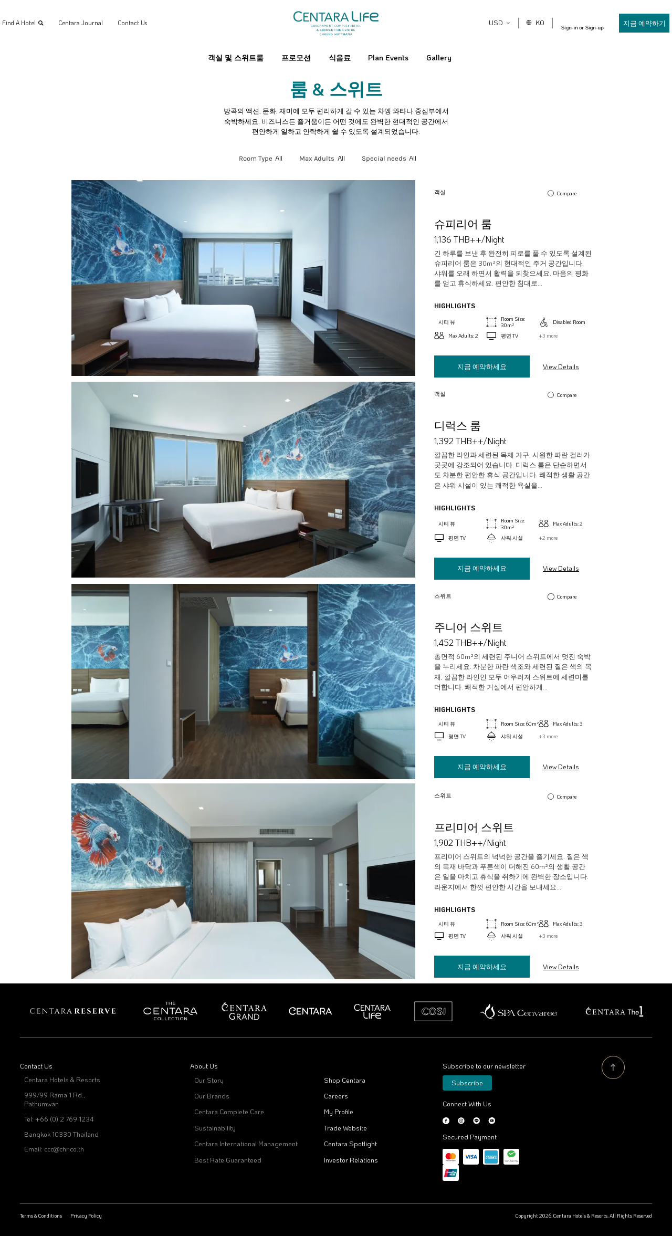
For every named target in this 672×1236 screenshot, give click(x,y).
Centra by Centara (373, 1011)
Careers (336, 1096)
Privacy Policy (86, 1215)
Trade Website (345, 1128)
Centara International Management (246, 1143)
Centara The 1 (614, 1011)
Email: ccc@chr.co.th (54, 1149)
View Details (561, 366)
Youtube (491, 1120)
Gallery (439, 57)
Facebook (446, 1120)
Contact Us (145, 23)
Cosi (433, 1011)
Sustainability (215, 1128)
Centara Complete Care (229, 1111)
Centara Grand (244, 1011)
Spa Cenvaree (519, 1011)
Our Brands (211, 1096)
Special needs (384, 158)
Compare (566, 193)
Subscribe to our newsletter (484, 1066)
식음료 (340, 57)
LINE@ (476, 1120)
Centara (310, 1011)
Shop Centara (344, 1080)
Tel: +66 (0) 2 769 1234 (58, 1119)
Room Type (255, 158)
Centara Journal (93, 23)
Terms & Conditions (41, 1215)
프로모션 (296, 57)
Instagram (461, 1120)
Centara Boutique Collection (170, 1011)
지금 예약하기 (632, 23)
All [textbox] (278, 158)
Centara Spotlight (350, 1143)
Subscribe (467, 1082)
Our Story (209, 1080)
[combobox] (278, 158)
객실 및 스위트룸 (236, 57)
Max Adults (316, 158)
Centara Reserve (73, 1011)
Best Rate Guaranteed (227, 1160)
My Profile (338, 1111)
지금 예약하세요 (482, 366)
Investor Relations (351, 1160)
